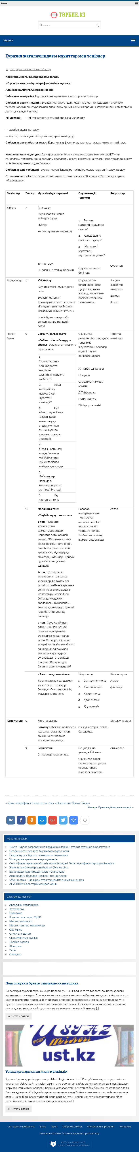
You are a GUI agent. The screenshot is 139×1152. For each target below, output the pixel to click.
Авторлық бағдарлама (24, 905)
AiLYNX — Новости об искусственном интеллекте (73, 1144)
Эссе (12, 950)
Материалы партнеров (100, 1126)
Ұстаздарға (16, 909)
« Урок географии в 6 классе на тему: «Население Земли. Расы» (47, 803)
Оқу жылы (15, 929)
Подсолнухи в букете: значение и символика (38, 855)
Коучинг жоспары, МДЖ (25, 917)
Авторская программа (21, 1126)
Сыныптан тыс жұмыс (23, 937)
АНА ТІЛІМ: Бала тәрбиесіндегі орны (33, 884)
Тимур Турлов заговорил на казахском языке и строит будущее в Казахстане (59, 847)
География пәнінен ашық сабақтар (30, 69)
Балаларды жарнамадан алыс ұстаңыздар (37, 871)
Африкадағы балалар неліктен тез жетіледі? (38, 875)
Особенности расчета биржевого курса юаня (39, 851)
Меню (4, 3)
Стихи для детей (20, 933)
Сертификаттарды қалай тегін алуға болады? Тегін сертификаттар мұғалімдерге (61, 863)
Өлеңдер (15, 954)
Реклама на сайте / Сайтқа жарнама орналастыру (69, 1133)
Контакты (125, 1126)
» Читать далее (18, 1016)
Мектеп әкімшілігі (20, 921)
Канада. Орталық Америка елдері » (110, 807)
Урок (43, 1126)
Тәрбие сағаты (19, 942)
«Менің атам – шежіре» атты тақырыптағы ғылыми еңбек (46, 880)
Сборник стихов (72, 1126)
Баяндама (15, 913)
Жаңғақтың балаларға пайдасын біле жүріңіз (38, 867)
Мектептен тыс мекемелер (27, 925)
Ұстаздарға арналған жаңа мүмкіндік (33, 859)
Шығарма (15, 946)
